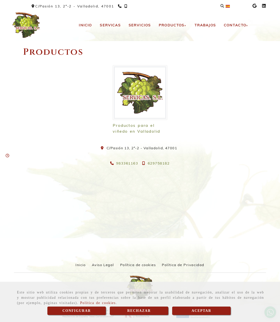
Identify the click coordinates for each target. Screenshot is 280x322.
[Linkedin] (264, 6)
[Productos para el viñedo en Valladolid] (140, 92)
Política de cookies (98, 303)
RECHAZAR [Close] (139, 311)
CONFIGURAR (76, 311)
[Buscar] (222, 6)
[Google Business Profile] (255, 6)
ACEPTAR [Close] (201, 311)
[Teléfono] (120, 6)
